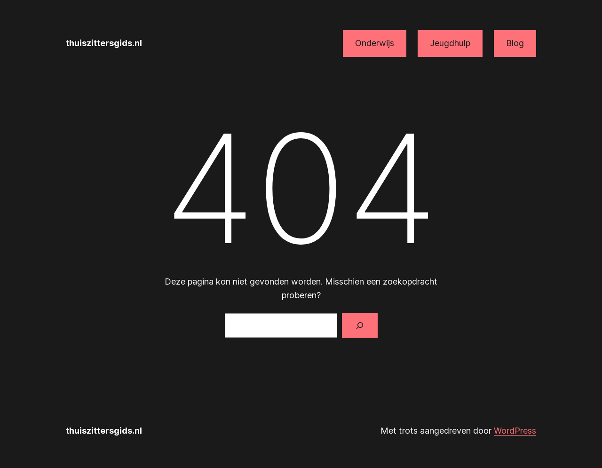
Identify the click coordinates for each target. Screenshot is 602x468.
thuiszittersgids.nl (104, 43)
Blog (515, 43)
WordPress (515, 431)
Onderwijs (374, 43)
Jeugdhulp (450, 43)
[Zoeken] (360, 325)
